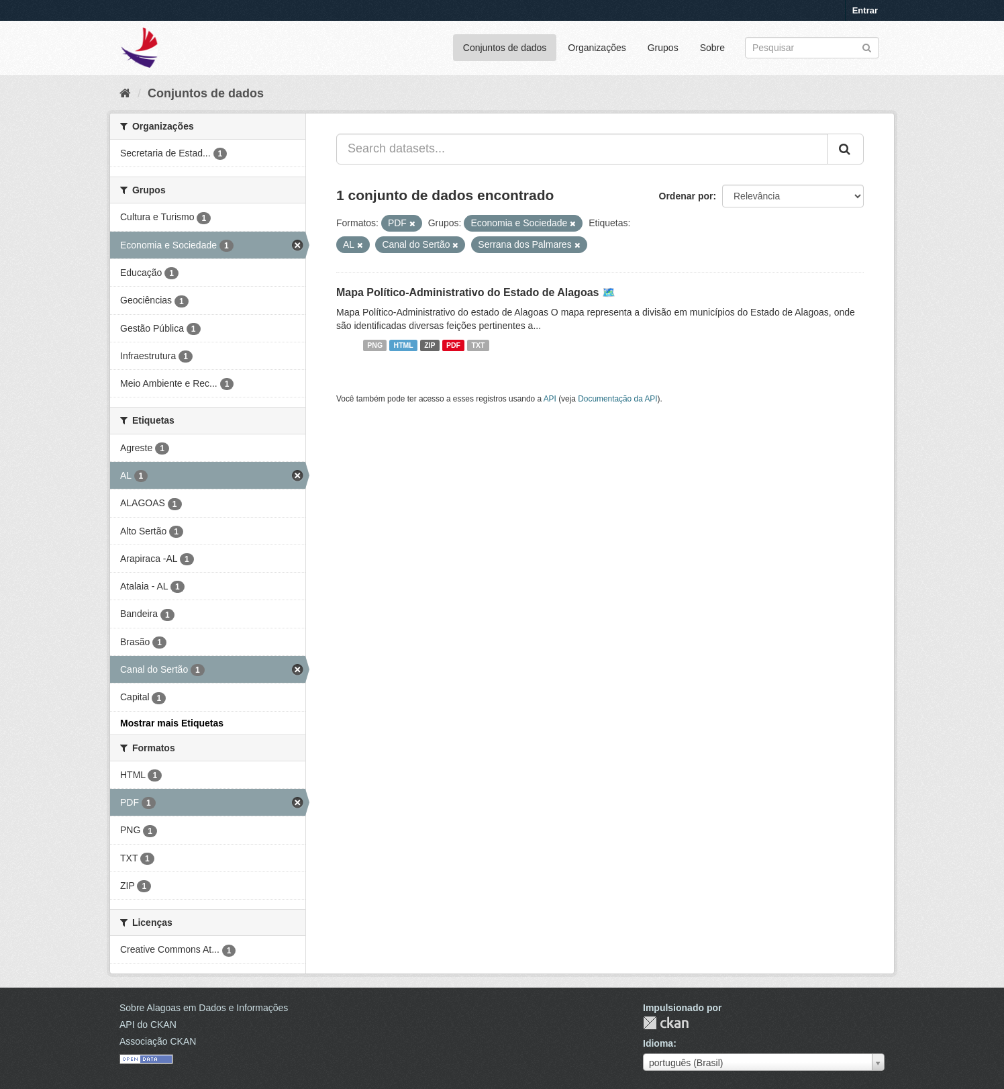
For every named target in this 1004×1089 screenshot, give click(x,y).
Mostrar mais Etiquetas (171, 723)
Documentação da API (617, 399)
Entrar (865, 10)
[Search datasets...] (582, 149)
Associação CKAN (157, 1041)
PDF (453, 345)
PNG (375, 345)
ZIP (429, 345)
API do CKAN (148, 1024)
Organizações (596, 47)
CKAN (666, 1023)
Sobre (712, 47)
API (550, 399)
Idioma (658, 1043)
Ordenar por (686, 196)
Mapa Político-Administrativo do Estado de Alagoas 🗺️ (475, 292)
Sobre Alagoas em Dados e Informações (203, 1007)
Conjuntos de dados (505, 47)
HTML (403, 345)
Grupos (663, 47)
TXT (478, 345)
